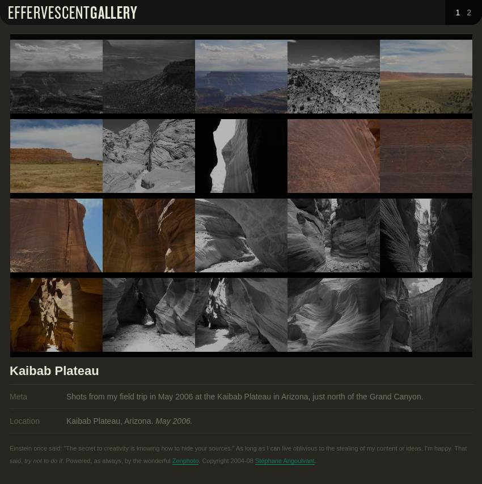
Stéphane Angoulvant (285, 460)
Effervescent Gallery (73, 12)
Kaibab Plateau (54, 371)
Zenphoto (185, 460)
